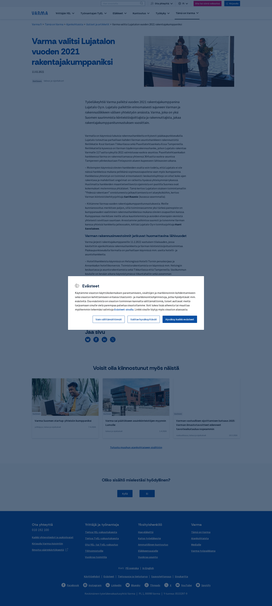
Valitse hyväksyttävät (143, 319)
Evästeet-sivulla (124, 309)
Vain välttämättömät (109, 319)
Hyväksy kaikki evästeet (179, 319)
